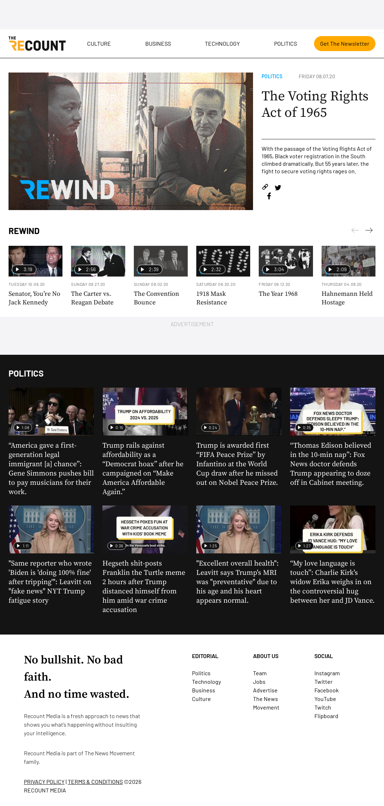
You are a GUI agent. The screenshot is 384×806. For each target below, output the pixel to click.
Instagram (327, 673)
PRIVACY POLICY (44, 781)
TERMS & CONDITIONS (95, 781)
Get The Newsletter (344, 43)
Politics (285, 43)
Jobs (259, 681)
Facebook (326, 690)
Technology (222, 43)
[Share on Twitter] (277, 188)
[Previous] (369, 231)
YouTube (325, 698)
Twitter (323, 681)
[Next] (355, 231)
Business (158, 43)
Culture (99, 43)
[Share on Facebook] (269, 197)
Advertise (265, 690)
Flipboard (326, 715)
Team (260, 673)
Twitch (322, 707)
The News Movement (110, 753)
